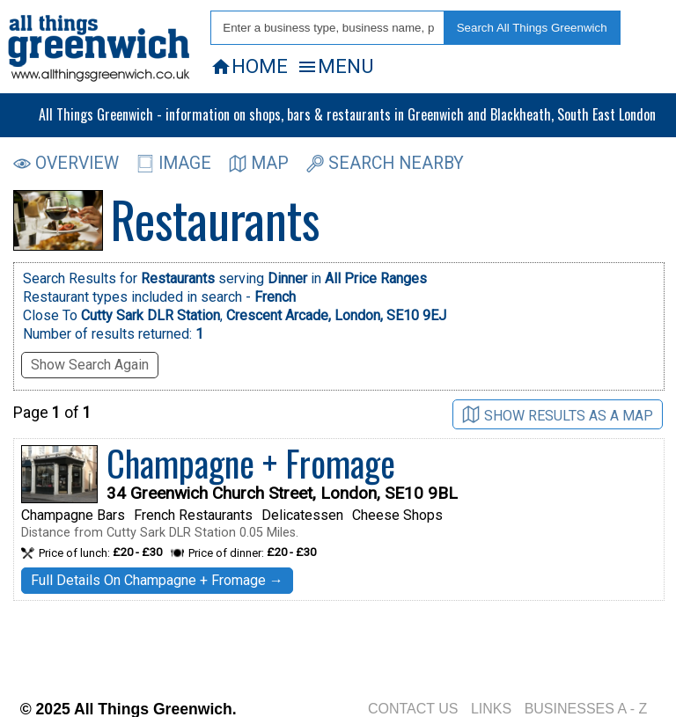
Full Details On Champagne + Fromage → (157, 580)
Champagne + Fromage (251, 462)
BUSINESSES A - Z (586, 708)
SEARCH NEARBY (385, 163)
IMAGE (173, 163)
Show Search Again (90, 364)
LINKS (491, 708)
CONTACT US (413, 708)
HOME (249, 66)
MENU (335, 66)
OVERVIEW (66, 163)
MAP (259, 163)
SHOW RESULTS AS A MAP (557, 415)
